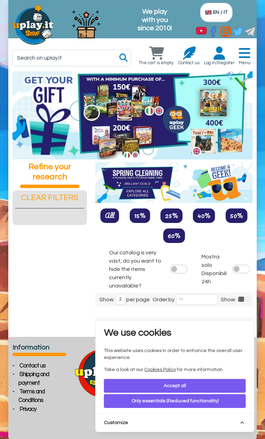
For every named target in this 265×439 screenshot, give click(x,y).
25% (171, 215)
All (110, 215)
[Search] (71, 58)
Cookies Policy (160, 369)
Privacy (27, 409)
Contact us (32, 366)
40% (203, 215)
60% (174, 235)
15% (140, 215)
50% (236, 215)
